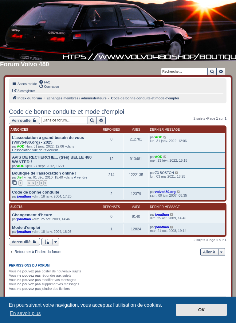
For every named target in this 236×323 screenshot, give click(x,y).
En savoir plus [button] (25, 313)
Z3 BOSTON (164, 173)
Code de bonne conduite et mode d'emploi (66, 111)
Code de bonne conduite (35, 192)
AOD (20, 146)
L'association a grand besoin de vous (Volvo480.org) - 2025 (48, 139)
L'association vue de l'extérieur (35, 150)
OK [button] (201, 309)
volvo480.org (165, 192)
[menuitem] (44, 82)
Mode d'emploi (26, 227)
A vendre (80, 177)
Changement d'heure (32, 215)
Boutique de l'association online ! (44, 173)
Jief (20, 177)
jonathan (24, 196)
